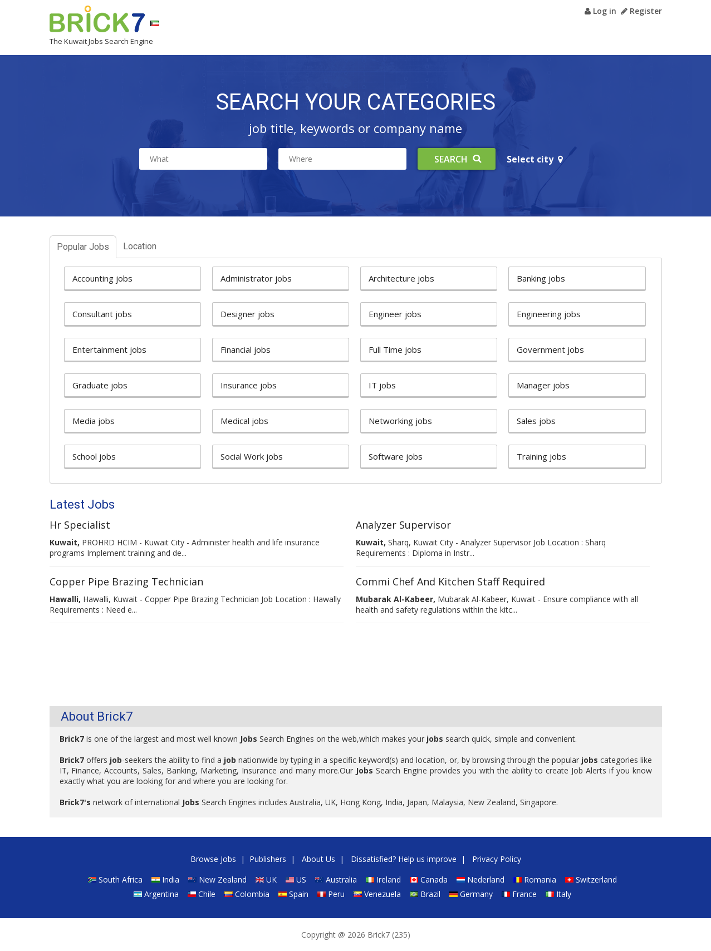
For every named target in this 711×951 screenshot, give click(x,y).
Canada (434, 879)
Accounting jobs (102, 278)
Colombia (252, 894)
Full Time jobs (395, 349)
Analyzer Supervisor (403, 524)
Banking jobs (541, 278)
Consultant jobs (102, 313)
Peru (336, 894)
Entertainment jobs (109, 349)
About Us (318, 859)
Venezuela (382, 894)
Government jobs (550, 349)
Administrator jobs (256, 278)
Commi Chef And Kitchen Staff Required (450, 581)
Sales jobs (536, 420)
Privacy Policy (496, 859)
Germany (476, 894)
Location (139, 246)
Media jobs (93, 420)
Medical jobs (244, 420)
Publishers (267, 859)
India (170, 879)
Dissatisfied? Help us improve (404, 859)
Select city (535, 159)
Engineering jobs (549, 313)
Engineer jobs (395, 313)
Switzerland (596, 879)
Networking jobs (400, 420)
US (301, 879)
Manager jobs (543, 385)
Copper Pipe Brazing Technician (126, 581)
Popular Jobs (83, 247)
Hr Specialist (80, 524)
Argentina (161, 894)
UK (271, 879)
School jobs (94, 456)
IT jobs (382, 385)
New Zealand (223, 879)
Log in (600, 11)
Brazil (430, 894)
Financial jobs (245, 349)
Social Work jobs (251, 456)
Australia (341, 879)
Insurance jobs (248, 385)
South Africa (121, 879)
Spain (298, 894)
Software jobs (396, 456)
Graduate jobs (100, 385)
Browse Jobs (213, 859)
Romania (540, 879)
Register (641, 11)
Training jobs (541, 456)
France (524, 894)
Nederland (485, 879)
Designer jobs (247, 313)
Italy (563, 894)
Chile (206, 894)
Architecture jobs (401, 278)
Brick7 (97, 19)
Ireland (388, 879)
